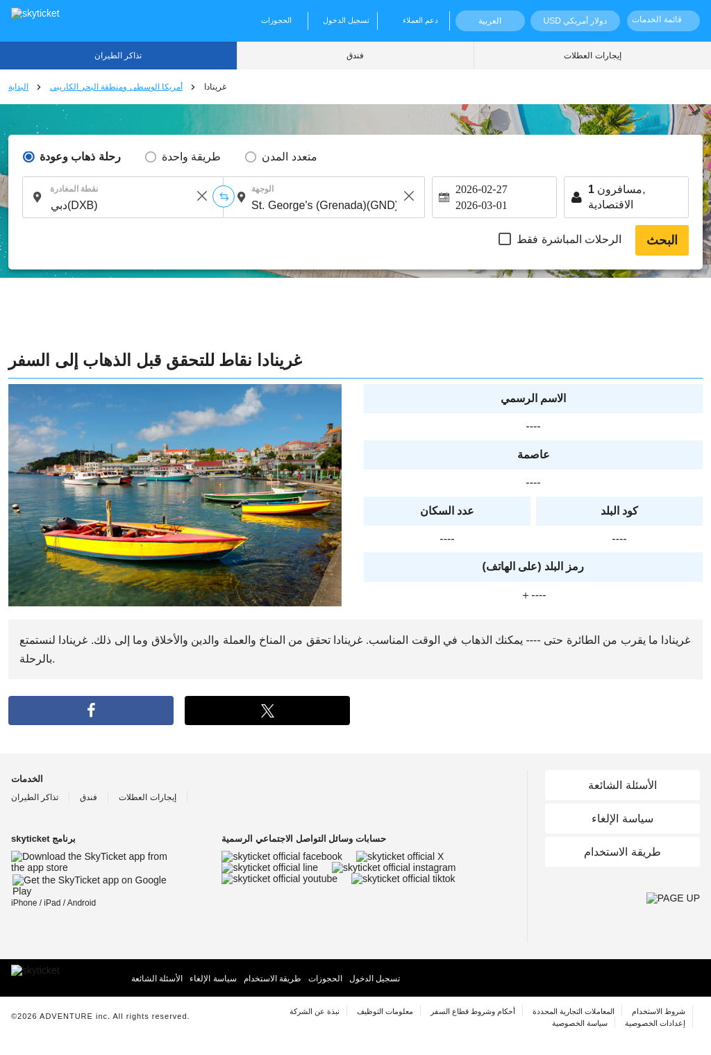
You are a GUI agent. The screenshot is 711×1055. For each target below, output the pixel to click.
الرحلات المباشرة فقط (569, 239)
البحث (662, 240)
